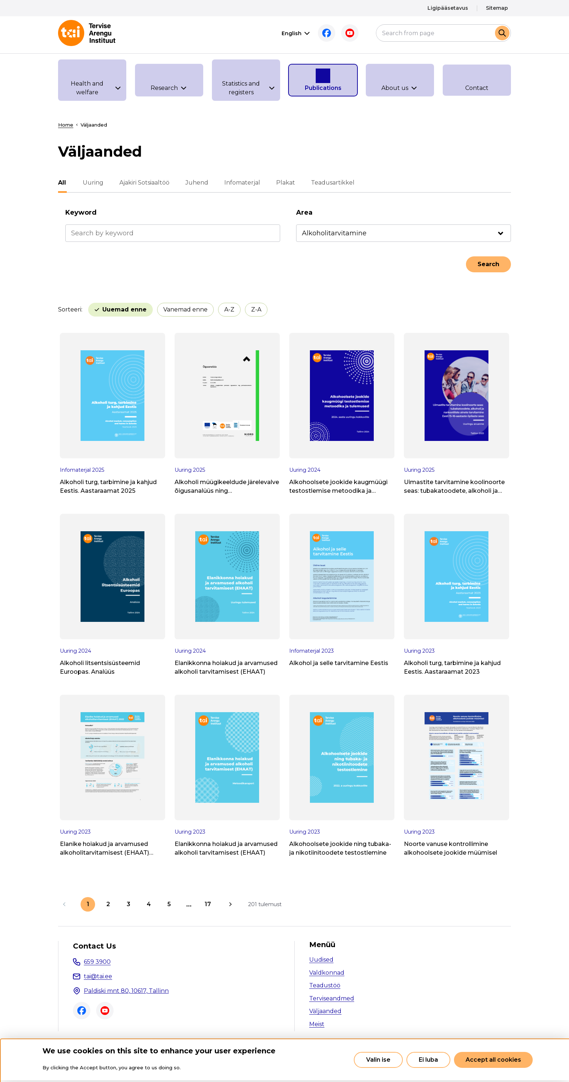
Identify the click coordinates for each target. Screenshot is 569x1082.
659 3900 (97, 961)
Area (304, 212)
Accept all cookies (493, 1059)
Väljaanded (325, 1011)
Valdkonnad (326, 972)
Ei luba (428, 1059)
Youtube (350, 33)
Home (65, 125)
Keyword (81, 212)
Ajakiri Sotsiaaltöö (144, 182)
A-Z (229, 309)
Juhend (196, 182)
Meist (316, 1024)
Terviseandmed (331, 998)
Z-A (256, 309)
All (62, 182)
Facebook (326, 33)
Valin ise (378, 1059)
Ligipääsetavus (447, 8)
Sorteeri (69, 309)
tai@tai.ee (98, 976)
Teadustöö (324, 985)
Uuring (92, 182)
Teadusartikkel (332, 182)
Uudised (321, 959)
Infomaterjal (241, 182)
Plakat (284, 182)
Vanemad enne (185, 309)
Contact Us (94, 946)
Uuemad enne (124, 309)
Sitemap (497, 8)
